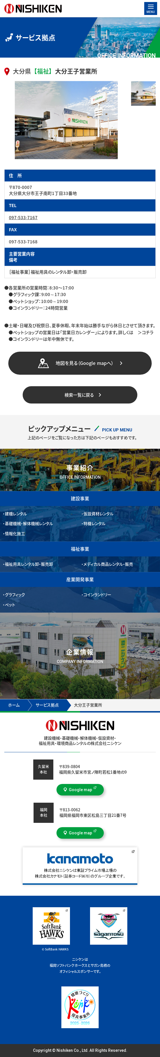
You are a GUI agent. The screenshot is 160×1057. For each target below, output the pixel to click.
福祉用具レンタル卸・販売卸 (29, 564)
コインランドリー (97, 595)
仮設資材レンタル (98, 514)
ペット (10, 605)
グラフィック (15, 595)
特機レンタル (94, 524)
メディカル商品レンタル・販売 (108, 564)
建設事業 (80, 498)
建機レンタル (16, 514)
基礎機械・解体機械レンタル (29, 524)
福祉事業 (80, 549)
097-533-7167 (23, 217)
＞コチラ (143, 332)
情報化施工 (15, 534)
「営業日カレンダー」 (78, 332)
